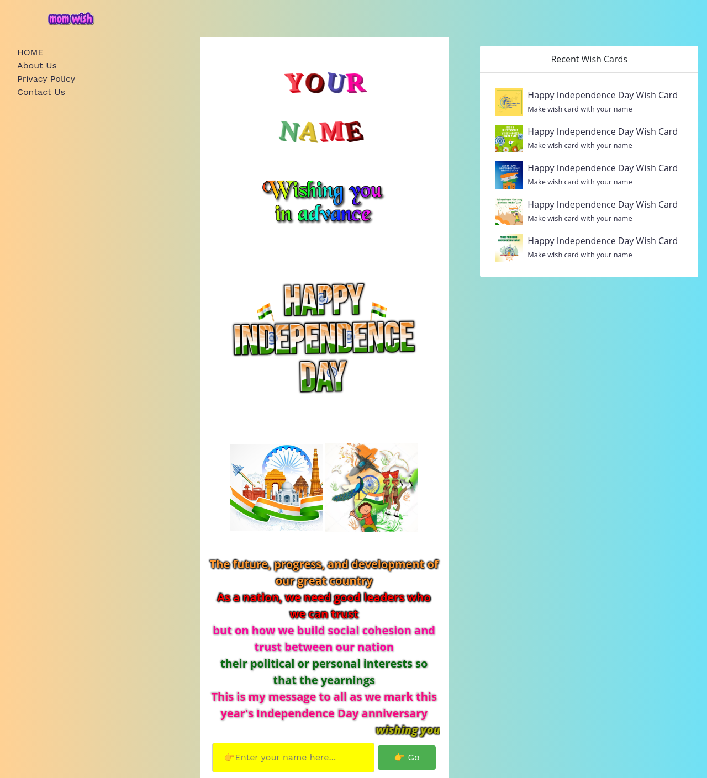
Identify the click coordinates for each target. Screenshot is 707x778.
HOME (30, 52)
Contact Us (41, 92)
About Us (37, 65)
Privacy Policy (46, 78)
